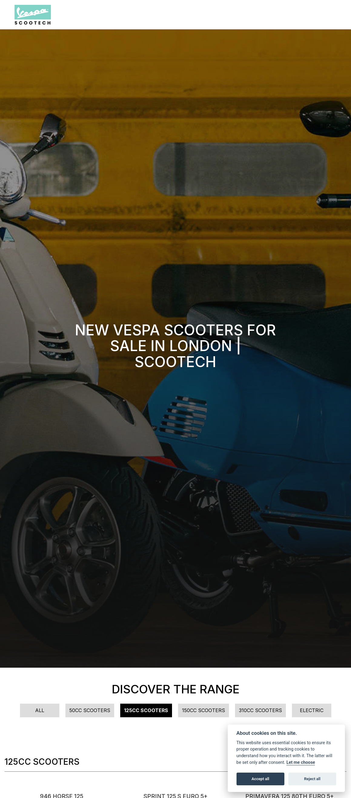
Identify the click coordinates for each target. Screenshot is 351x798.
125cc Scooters (146, 710)
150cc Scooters (203, 710)
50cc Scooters (89, 710)
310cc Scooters (260, 710)
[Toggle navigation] (331, 14)
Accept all (260, 779)
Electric (311, 710)
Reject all (312, 779)
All (39, 710)
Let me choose (300, 762)
